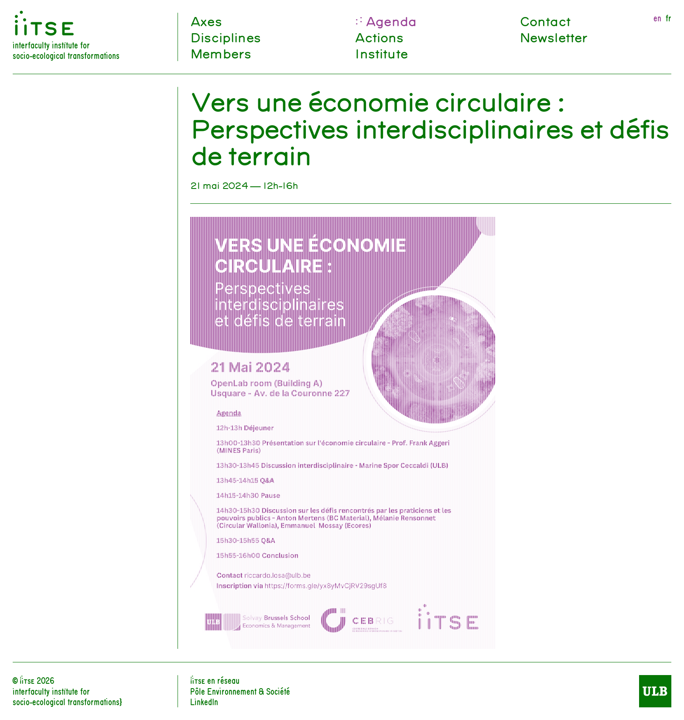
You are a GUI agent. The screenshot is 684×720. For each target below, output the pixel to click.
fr (668, 18)
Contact (545, 21)
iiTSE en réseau (214, 680)
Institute (381, 53)
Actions (379, 37)
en (657, 18)
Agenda (391, 21)
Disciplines (225, 37)
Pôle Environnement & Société (240, 691)
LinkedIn (204, 701)
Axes (206, 21)
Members (220, 53)
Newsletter (554, 37)
